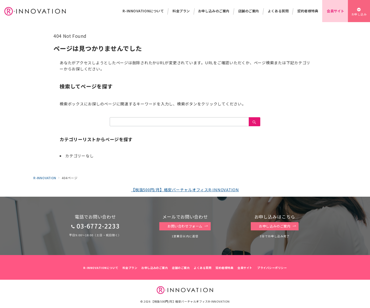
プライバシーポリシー (272, 268)
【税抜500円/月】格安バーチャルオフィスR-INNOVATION (185, 189)
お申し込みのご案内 (277, 226)
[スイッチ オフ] (359, 11)
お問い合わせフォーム (188, 226)
